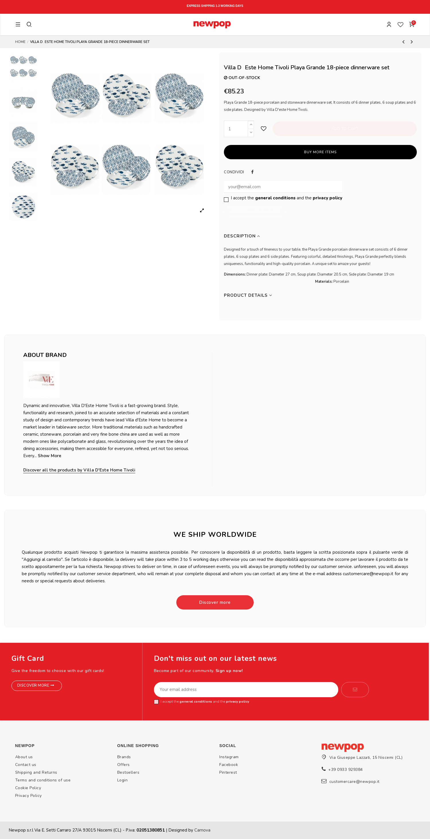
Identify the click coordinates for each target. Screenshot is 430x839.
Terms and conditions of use (43, 780)
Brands (124, 757)
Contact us (25, 764)
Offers (123, 764)
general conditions (275, 198)
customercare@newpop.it (354, 781)
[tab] (320, 236)
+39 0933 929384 (345, 769)
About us (24, 757)
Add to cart (344, 128)
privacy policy (327, 198)
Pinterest (228, 772)
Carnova (202, 830)
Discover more (215, 602)
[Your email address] (246, 689)
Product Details (248, 295)
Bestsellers (128, 772)
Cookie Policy (28, 788)
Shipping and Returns (36, 772)
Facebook (228, 764)
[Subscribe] (355, 689)
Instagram (229, 757)
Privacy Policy (28, 795)
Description (242, 236)
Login (122, 780)
